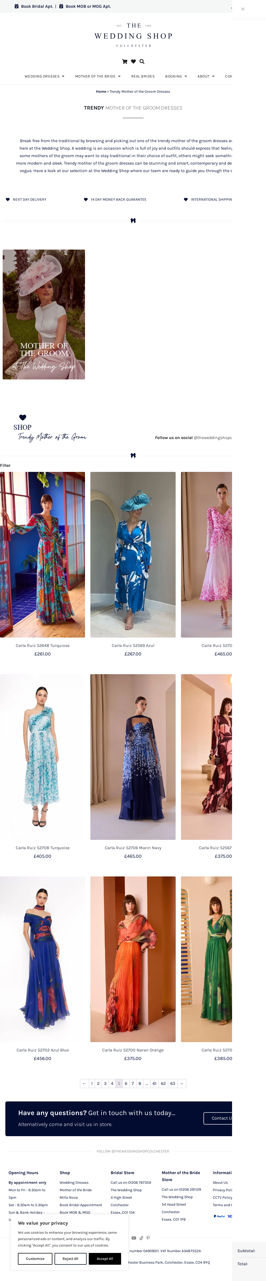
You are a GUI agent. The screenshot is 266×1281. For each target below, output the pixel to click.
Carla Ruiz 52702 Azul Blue (43, 1050)
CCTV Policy (223, 1197)
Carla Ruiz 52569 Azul (133, 645)
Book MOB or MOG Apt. (85, 6)
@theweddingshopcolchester (202, 437)
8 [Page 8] (139, 1083)
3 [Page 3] (105, 1083)
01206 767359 (139, 1182)
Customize (35, 1258)
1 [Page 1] (91, 1083)
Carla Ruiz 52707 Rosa (223, 645)
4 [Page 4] (112, 1083)
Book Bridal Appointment (81, 1205)
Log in (241, 6)
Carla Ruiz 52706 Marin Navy (133, 847)
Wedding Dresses (74, 1182)
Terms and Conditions (231, 1205)
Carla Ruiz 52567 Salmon (223, 847)
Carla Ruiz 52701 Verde (223, 1050)
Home (101, 91)
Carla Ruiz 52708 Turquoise (43, 847)
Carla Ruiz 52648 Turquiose (43, 645)
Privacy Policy (224, 1190)
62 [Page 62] (163, 1083)
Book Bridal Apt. (34, 6)
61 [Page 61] (154, 1083)
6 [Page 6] (126, 1083)
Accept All (105, 1258)
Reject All (70, 1258)
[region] (69, 1242)
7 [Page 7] (133, 1083)
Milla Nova (69, 1197)
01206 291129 (190, 1189)
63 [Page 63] (172, 1083)
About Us (220, 1182)
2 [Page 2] (98, 1083)
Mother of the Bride (76, 1190)
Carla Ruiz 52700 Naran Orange (133, 1050)
